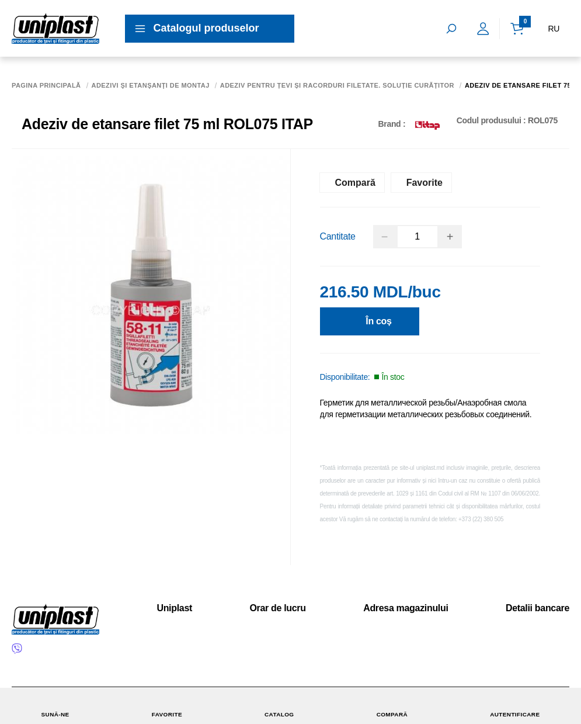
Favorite (167, 706)
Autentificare (515, 706)
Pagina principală (46, 85)
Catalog (279, 706)
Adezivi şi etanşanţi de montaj (151, 85)
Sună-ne (55, 706)
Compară (392, 706)
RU (553, 28)
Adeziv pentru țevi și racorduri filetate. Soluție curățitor (337, 85)
